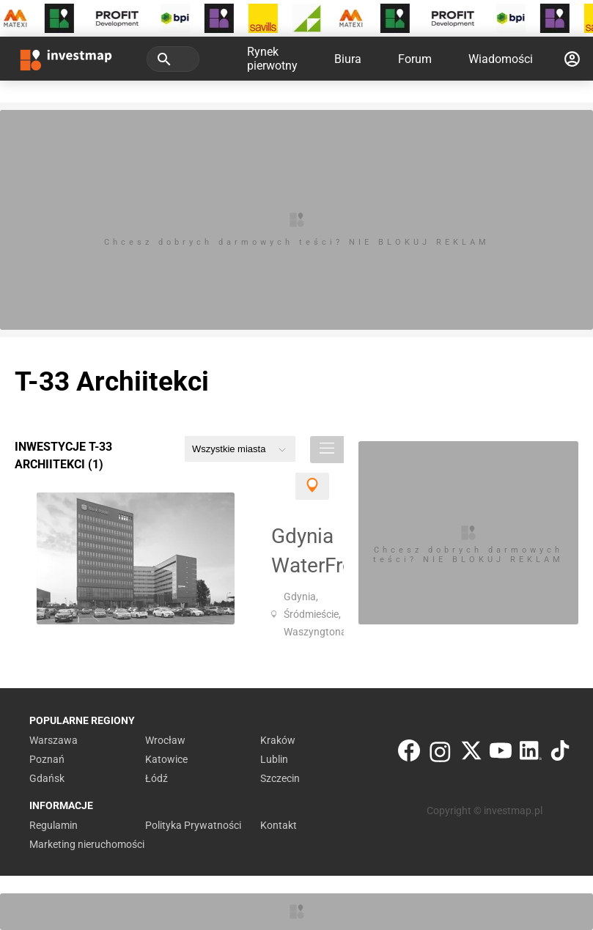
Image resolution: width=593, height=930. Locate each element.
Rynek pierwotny (272, 59)
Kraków (277, 740)
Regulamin (53, 825)
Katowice (166, 759)
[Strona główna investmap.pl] (66, 58)
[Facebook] (409, 753)
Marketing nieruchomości (86, 844)
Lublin (274, 759)
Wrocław (165, 740)
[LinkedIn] (531, 753)
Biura (347, 59)
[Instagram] (440, 753)
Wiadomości (500, 59)
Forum (415, 59)
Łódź (156, 778)
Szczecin (280, 778)
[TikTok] (560, 753)
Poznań (47, 759)
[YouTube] (501, 753)
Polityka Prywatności (193, 825)
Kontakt (278, 825)
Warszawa (53, 740)
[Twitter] (471, 753)
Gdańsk (47, 778)
